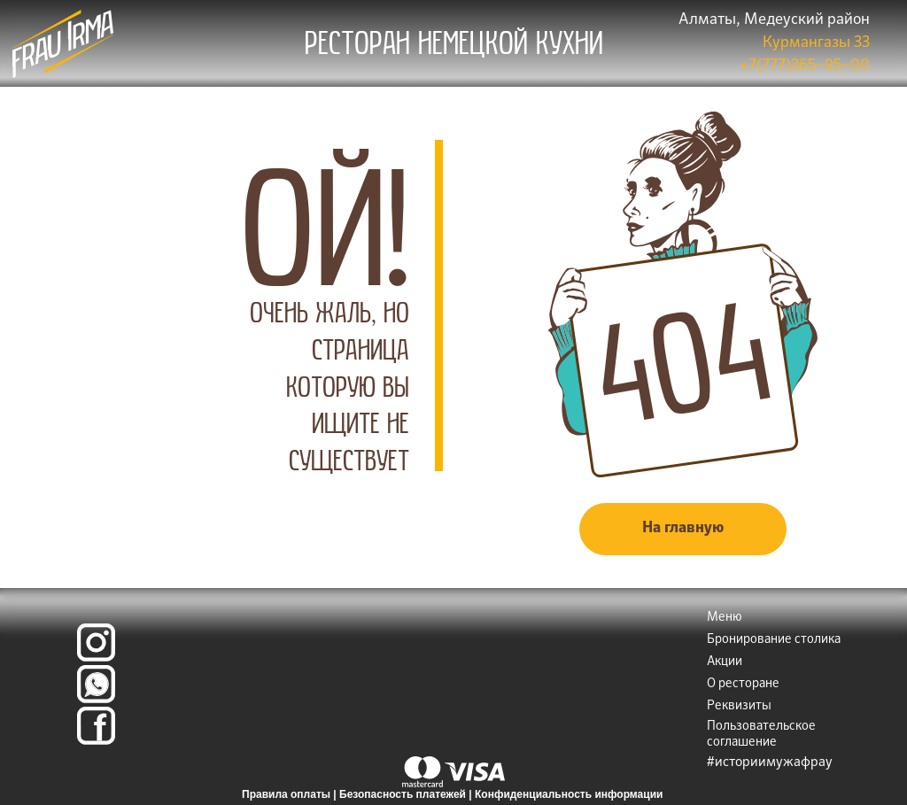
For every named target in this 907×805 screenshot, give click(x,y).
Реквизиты (739, 706)
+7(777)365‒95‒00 (805, 66)
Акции (724, 661)
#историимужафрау (770, 762)
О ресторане (743, 683)
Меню (724, 617)
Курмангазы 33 (816, 42)
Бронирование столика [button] (774, 639)
